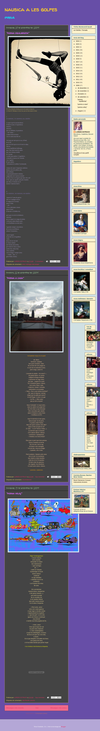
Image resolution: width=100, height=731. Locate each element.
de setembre (82, 97)
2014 (78, 71)
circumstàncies (27, 480)
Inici (37, 708)
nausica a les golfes (31, 9)
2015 (78, 68)
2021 (78, 50)
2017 (78, 62)
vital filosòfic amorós (28, 700)
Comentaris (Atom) (41, 713)
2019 (78, 56)
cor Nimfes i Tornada (80, 30)
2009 (78, 85)
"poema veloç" (14, 493)
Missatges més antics (58, 708)
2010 (78, 82)
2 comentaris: (39, 261)
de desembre (82, 88)
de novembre (82, 91)
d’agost (80, 111)
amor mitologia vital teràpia (30, 264)
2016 (78, 65)
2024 (78, 41)
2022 (78, 47)
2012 (78, 76)
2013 (78, 73)
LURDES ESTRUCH (83, 132)
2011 (78, 79)
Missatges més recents (15, 708)
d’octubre (81, 94)
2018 (78, 59)
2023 (78, 44)
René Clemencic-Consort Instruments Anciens (82, 481)
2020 (78, 53)
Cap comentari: (40, 477)
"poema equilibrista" (17, 33)
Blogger (63, 726)
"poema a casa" (15, 278)
